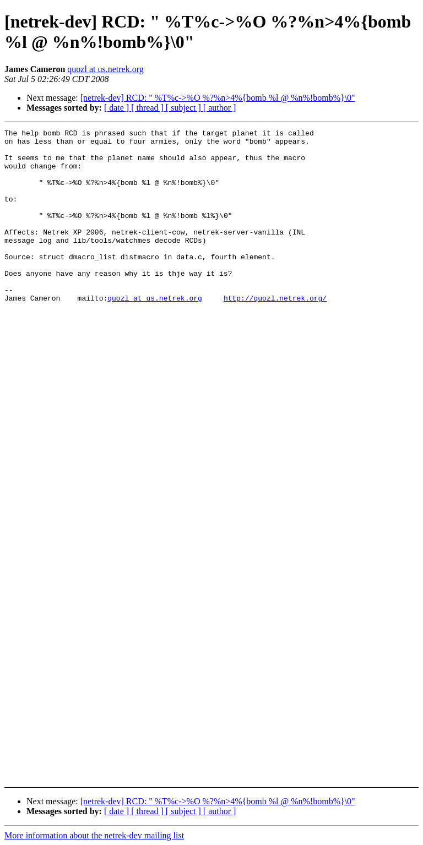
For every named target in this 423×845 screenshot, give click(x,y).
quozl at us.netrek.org (105, 69)
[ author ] (219, 107)
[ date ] (117, 107)
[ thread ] (148, 107)
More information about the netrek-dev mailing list (94, 835)
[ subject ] (184, 107)
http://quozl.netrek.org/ (275, 332)
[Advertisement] (389, 287)
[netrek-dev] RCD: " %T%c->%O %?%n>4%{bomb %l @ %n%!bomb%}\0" (217, 97)
